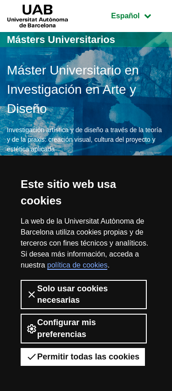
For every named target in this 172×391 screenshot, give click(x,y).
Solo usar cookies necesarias (67, 294)
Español (138, 15)
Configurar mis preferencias (61, 328)
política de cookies (77, 265)
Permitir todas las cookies (82, 356)
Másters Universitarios (61, 39)
